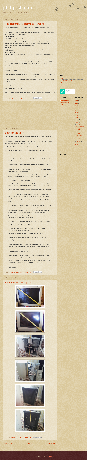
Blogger (51, 456)
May (77, 119)
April (77, 122)
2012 (76, 147)
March (78, 124)
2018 (76, 108)
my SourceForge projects (66, 80)
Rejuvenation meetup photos (20, 282)
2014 (76, 117)
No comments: (27, 98)
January (78, 141)
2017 (76, 110)
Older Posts (52, 443)
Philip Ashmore (66, 100)
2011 (76, 149)
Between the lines (14, 132)
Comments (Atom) (14, 447)
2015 (76, 115)
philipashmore (18, 7)
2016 (76, 113)
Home (30, 443)
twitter (61, 83)
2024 (76, 100)
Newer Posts (7, 443)
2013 (76, 144)
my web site (63, 78)
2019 (76, 105)
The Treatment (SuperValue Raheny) (24, 23)
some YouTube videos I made (67, 85)
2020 (76, 103)
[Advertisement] (30, 114)
